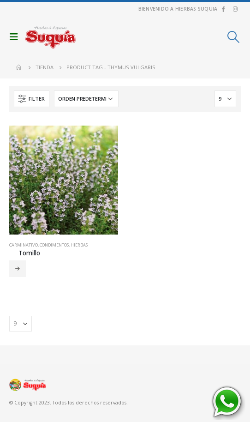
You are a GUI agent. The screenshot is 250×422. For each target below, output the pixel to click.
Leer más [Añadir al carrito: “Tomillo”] (17, 268)
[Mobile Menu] (16, 37)
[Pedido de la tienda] (86, 98)
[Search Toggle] (233, 37)
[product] (63, 180)
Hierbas (79, 245)
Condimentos (54, 245)
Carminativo (23, 245)
